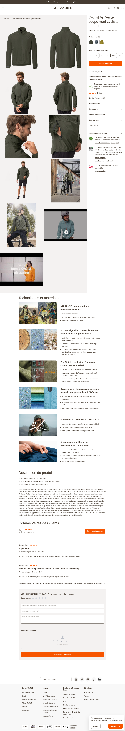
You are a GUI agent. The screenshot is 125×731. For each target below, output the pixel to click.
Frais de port (88, 692)
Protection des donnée (71, 708)
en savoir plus (100, 158)
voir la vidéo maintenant (104, 161)
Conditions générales (70, 718)
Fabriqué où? (93, 125)
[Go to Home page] (63, 8)
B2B (64, 701)
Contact (45, 692)
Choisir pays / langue (49, 679)
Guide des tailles (102, 50)
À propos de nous (28, 692)
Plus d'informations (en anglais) (107, 143)
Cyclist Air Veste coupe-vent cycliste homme (26, 19)
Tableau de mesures (50, 699)
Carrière (24, 696)
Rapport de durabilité (29, 699)
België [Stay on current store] (95, 726)
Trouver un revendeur (91, 699)
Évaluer (99, 93)
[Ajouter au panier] (105, 63)
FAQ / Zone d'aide (49, 696)
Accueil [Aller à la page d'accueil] (6, 19)
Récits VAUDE (27, 703)
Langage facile (48, 716)
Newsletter (25, 710)
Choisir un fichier (63, 644)
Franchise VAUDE (69, 698)
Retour (86, 696)
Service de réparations (50, 706)
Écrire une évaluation (95, 531)
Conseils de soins (49, 703)
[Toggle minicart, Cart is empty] (122, 8)
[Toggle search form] (109, 8)
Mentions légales (69, 705)
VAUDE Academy (69, 694)
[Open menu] (3, 8)
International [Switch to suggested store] (115, 726)
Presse (24, 706)
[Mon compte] (118, 8)
